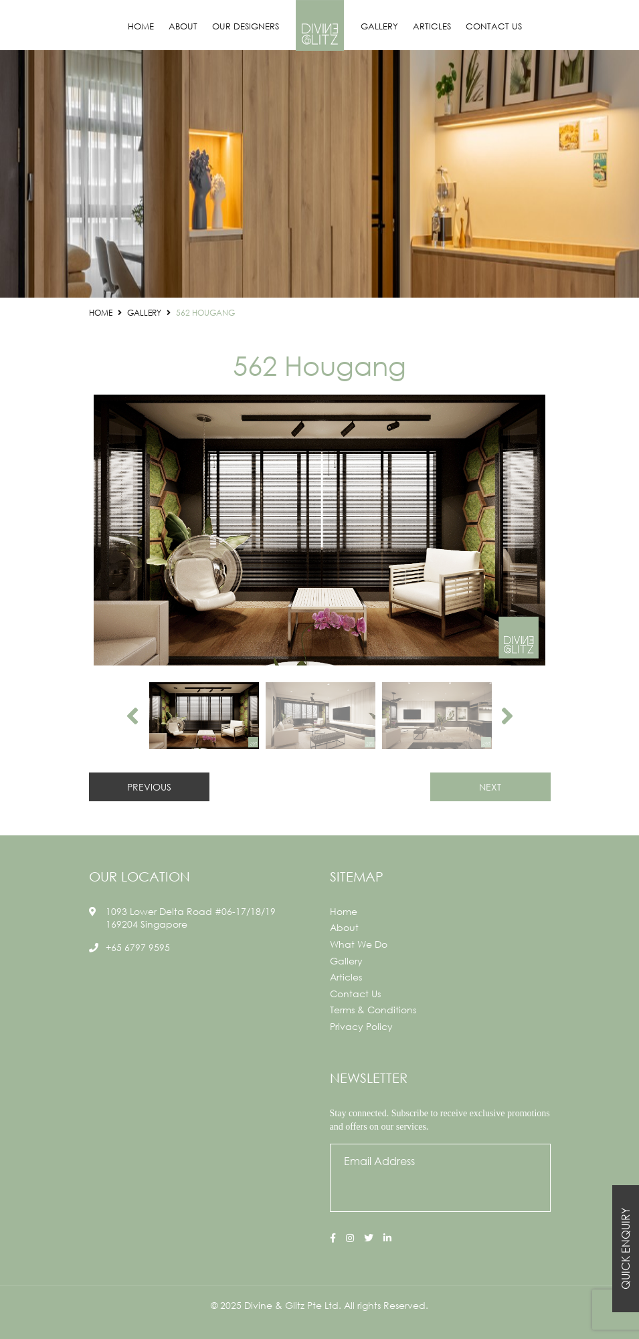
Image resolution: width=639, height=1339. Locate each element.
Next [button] (507, 715)
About (183, 26)
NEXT (490, 787)
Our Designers (245, 26)
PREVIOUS (149, 787)
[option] (320, 530)
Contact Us (494, 26)
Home (141, 26)
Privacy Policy (361, 1026)
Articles (432, 26)
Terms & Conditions (373, 1009)
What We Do (358, 944)
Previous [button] (132, 715)
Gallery (379, 26)
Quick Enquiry (625, 1249)
